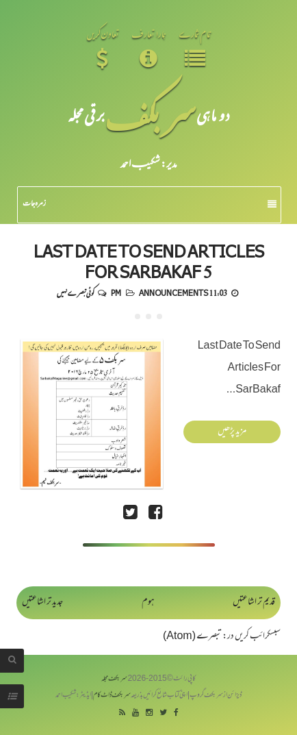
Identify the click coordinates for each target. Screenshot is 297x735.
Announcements (173, 292)
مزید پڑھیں (232, 432)
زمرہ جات (149, 204)
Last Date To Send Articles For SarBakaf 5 (149, 261)
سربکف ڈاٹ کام (112, 695)
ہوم (148, 602)
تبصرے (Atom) (192, 636)
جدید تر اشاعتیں (42, 602)
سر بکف (150, 115)
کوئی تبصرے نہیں (75, 292)
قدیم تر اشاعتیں (254, 602)
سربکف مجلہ (114, 679)
